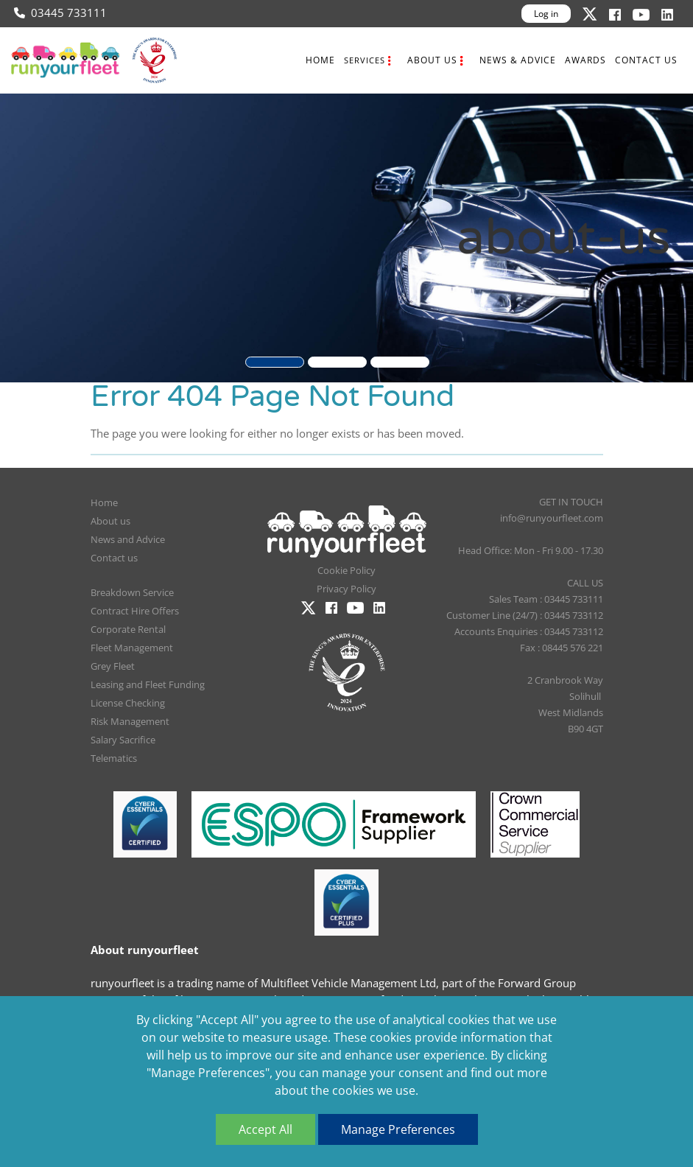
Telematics (114, 758)
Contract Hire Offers (135, 610)
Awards (585, 60)
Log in (546, 13)
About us (432, 60)
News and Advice (128, 539)
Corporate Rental (128, 629)
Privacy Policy (346, 588)
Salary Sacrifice (123, 739)
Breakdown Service (132, 592)
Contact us (646, 60)
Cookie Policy (346, 570)
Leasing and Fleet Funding (148, 684)
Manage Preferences (398, 1129)
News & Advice (517, 60)
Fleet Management (132, 647)
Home (320, 60)
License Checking (128, 702)
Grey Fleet (113, 666)
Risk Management (130, 721)
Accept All (265, 1129)
